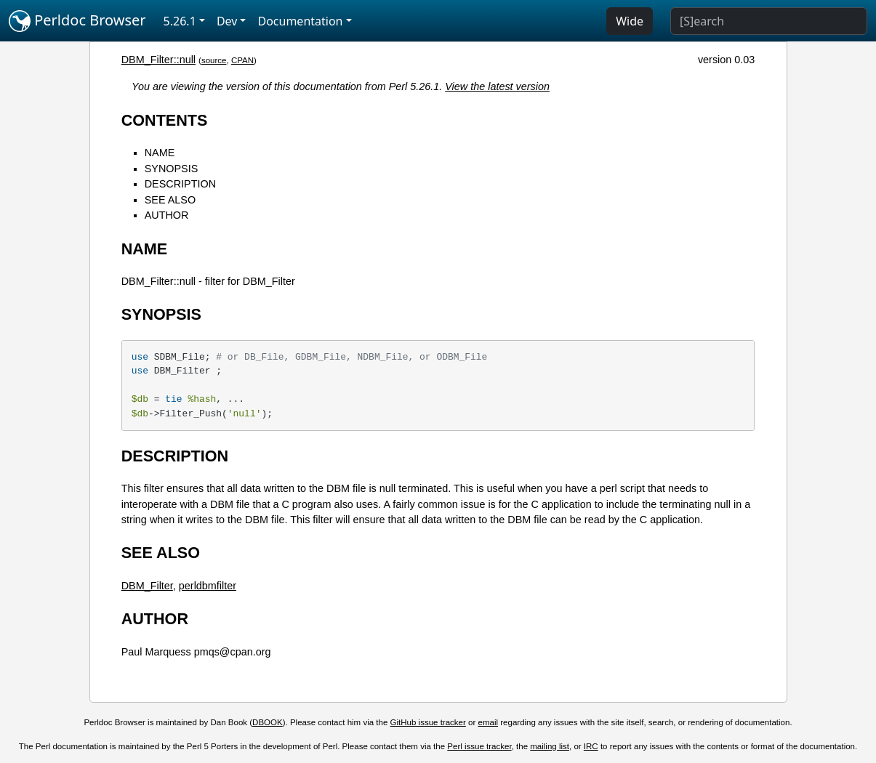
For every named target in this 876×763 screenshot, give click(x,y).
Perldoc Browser (77, 21)
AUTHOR (167, 215)
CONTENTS (164, 120)
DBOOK (267, 722)
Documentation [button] (299, 21)
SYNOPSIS (171, 168)
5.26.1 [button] (180, 21)
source (214, 60)
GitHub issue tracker (428, 722)
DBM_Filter (147, 586)
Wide (629, 21)
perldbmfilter (207, 586)
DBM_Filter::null (158, 59)
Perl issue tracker (479, 746)
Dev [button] (227, 21)
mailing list (549, 746)
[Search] (768, 21)
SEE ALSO (170, 200)
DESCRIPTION (180, 184)
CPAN (242, 60)
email (488, 722)
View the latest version (497, 86)
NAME (160, 152)
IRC (591, 746)
